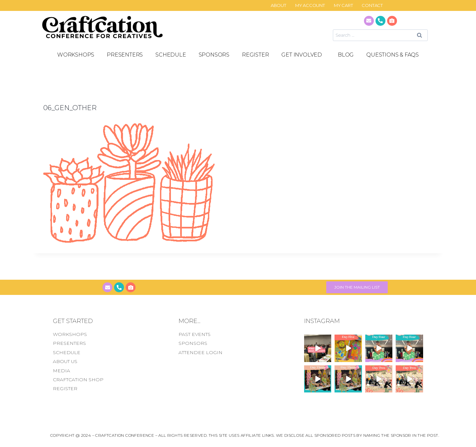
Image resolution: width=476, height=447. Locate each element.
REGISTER (255, 55)
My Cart (343, 5)
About (278, 5)
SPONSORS (214, 55)
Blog (346, 55)
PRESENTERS (125, 55)
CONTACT (372, 5)
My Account (310, 5)
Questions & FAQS (392, 55)
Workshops (75, 55)
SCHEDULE (170, 55)
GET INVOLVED (303, 55)
